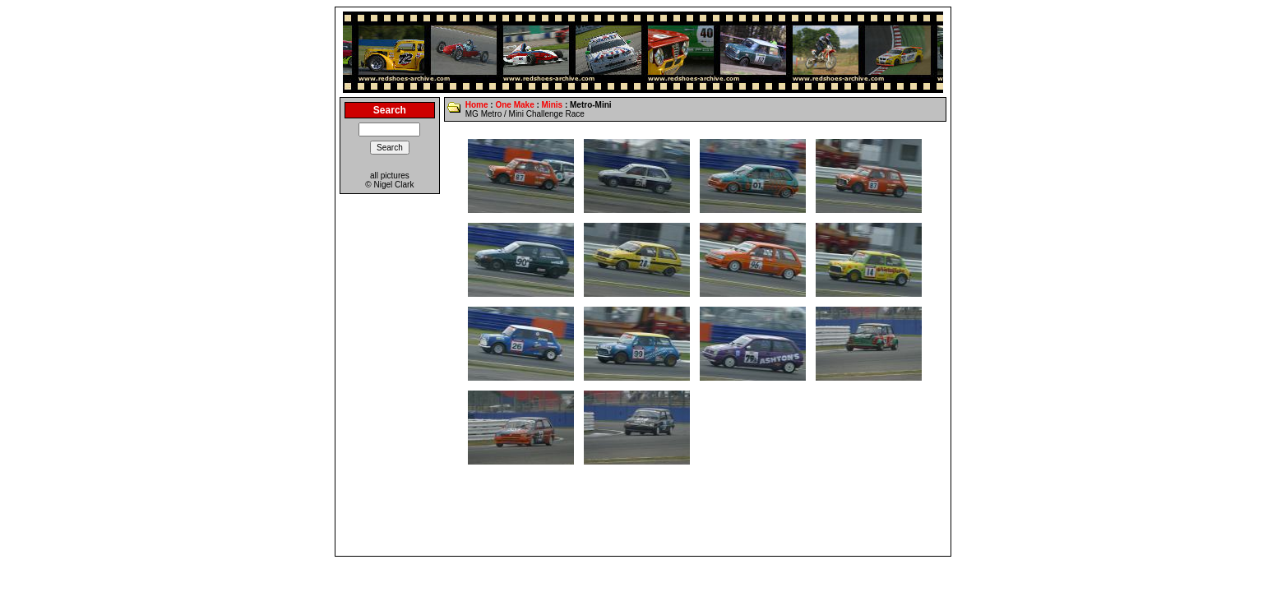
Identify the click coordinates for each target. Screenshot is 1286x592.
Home (476, 104)
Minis (552, 104)
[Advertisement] (643, 515)
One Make (514, 104)
